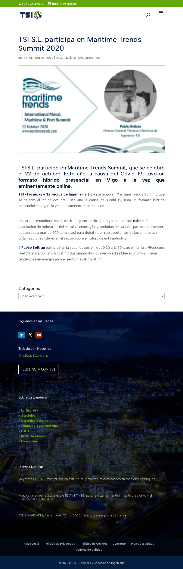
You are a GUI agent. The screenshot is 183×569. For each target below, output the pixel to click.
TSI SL (28, 58)
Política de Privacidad (59, 543)
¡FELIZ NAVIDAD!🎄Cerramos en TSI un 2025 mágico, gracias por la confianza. (72, 515)
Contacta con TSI (38, 369)
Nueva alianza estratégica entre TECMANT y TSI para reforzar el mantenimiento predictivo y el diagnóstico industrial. (85, 497)
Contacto (119, 543)
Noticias (71, 58)
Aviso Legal (31, 543)
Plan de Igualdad (142, 543)
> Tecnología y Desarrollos (38, 426)
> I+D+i (23, 431)
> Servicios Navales (33, 421)
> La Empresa (28, 410)
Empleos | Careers (33, 355)
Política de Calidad (89, 549)
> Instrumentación (32, 436)
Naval (59, 58)
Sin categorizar (89, 58)
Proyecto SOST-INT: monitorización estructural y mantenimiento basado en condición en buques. (86, 479)
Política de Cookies (94, 543)
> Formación (27, 441)
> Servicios (26, 416)
